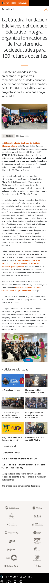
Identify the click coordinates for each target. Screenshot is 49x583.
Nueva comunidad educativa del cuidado (34, 391)
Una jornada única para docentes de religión (12, 438)
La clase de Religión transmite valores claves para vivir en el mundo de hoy (11, 415)
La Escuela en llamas (11, 390)
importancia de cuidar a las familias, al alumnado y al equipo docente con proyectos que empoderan (21, 263)
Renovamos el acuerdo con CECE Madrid (35, 438)
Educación (8, 136)
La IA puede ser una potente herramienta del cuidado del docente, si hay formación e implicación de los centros (35, 415)
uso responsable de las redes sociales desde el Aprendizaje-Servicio (21, 289)
